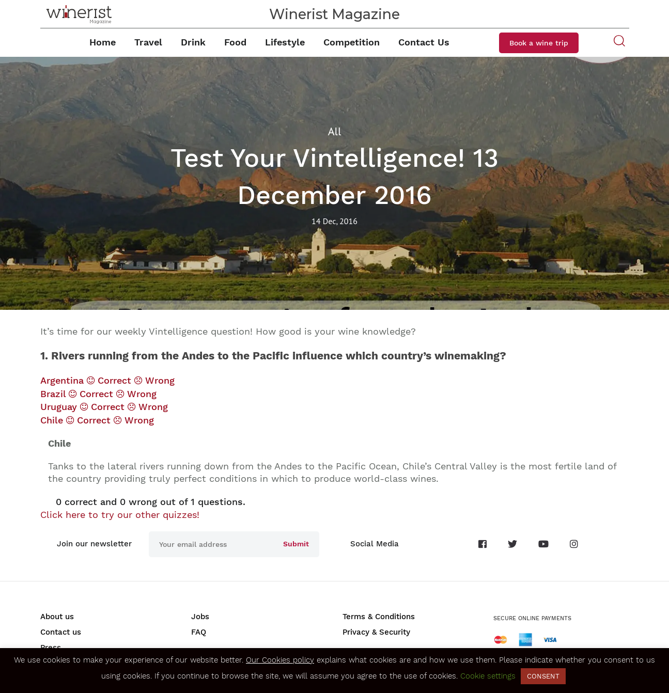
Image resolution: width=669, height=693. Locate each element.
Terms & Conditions (379, 616)
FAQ (198, 632)
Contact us (60, 632)
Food (235, 42)
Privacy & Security (376, 632)
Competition (351, 42)
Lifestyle (285, 42)
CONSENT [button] (543, 676)
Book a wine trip (538, 43)
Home (102, 42)
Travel (148, 42)
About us (57, 616)
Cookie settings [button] (488, 676)
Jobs (200, 616)
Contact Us (423, 42)
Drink (193, 42)
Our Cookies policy (280, 660)
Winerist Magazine (334, 14)
